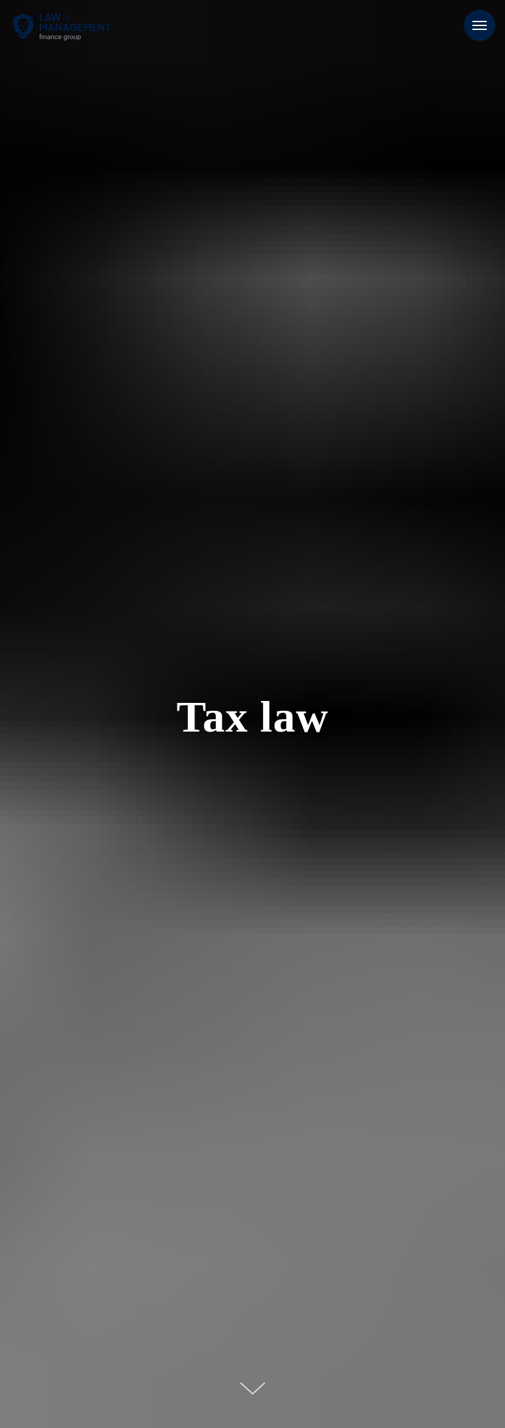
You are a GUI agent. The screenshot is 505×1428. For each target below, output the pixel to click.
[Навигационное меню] (479, 25)
